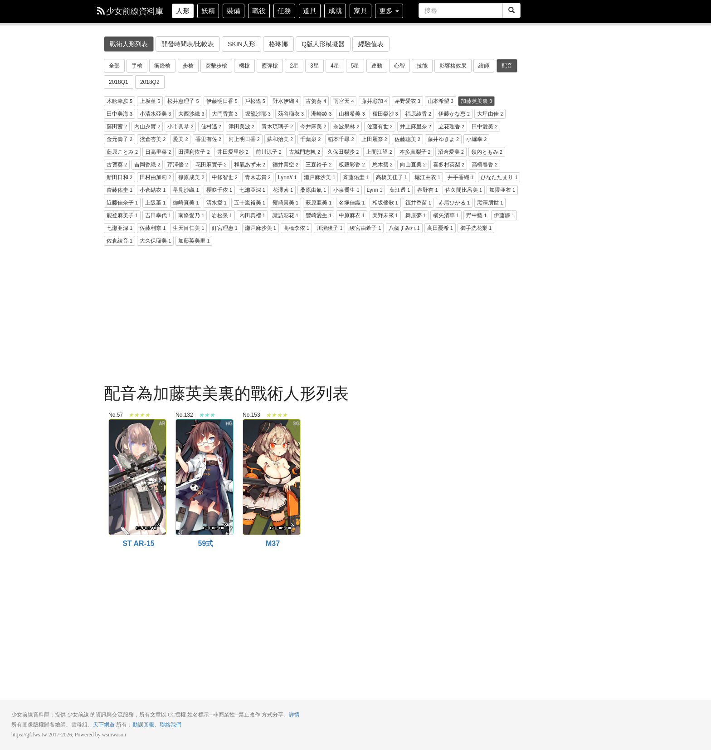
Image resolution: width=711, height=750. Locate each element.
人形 (183, 11)
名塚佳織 (352, 203)
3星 (314, 66)
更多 (389, 11)
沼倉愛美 (451, 152)
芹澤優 (177, 164)
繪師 (483, 66)
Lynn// (287, 177)
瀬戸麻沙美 (260, 228)
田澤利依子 (193, 152)
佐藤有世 (380, 126)
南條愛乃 (191, 215)
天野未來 (385, 215)
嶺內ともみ (486, 152)
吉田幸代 (158, 215)
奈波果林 (346, 126)
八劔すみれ (404, 228)
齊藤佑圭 (119, 190)
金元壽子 (119, 139)
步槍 (188, 66)
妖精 (208, 11)
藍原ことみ (122, 152)
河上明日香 (244, 139)
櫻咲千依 (219, 190)
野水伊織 (285, 101)
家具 (360, 11)
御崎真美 (186, 203)
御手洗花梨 (476, 228)
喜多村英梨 (448, 164)
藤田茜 (117, 126)
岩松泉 (222, 215)
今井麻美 (313, 126)
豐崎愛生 (318, 215)
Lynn (375, 190)
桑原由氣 (313, 190)
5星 (355, 66)
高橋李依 (296, 228)
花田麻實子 (211, 164)
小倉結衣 (153, 190)
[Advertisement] (312, 316)
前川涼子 (269, 152)
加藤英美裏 (476, 101)
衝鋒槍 (162, 66)
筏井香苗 (418, 203)
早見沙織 (186, 190)
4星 (335, 66)
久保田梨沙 (343, 152)
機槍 (244, 66)
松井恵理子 (183, 101)
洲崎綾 (321, 114)
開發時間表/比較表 (187, 44)
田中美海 (119, 114)
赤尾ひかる (454, 203)
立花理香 (451, 126)
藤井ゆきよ (443, 139)
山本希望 (440, 101)
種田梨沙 (385, 114)
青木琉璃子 (277, 126)
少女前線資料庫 (130, 11)
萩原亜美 (318, 203)
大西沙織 (191, 114)
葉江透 (400, 190)
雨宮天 (343, 101)
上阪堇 (155, 203)
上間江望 (379, 152)
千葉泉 (310, 139)
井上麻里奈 (415, 126)
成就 (335, 11)
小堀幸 (476, 139)
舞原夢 (415, 215)
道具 (310, 11)
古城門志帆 (304, 152)
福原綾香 (418, 114)
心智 (399, 66)
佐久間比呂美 (463, 190)
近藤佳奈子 (122, 203)
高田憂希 (440, 228)
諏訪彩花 (285, 215)
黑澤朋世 (490, 203)
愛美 (180, 139)
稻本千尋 (341, 139)
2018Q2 (150, 82)
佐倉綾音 (119, 241)
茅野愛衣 (407, 101)
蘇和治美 (280, 139)
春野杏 (427, 190)
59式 (203, 424)
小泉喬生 (346, 190)
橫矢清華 (446, 215)
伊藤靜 (504, 215)
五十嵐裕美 (249, 203)
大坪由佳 (490, 114)
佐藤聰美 (407, 139)
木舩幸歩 (119, 101)
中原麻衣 (352, 215)
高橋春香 (484, 164)
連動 (376, 66)
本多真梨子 (415, 152)
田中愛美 (484, 126)
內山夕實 (147, 126)
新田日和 (119, 177)
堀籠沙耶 (258, 114)
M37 (271, 424)
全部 (114, 66)
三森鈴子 (318, 164)
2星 (294, 66)
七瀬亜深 (119, 228)
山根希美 (352, 114)
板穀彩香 (352, 164)
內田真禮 (252, 215)
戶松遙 (255, 101)
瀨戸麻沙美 (319, 177)
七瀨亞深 (252, 190)
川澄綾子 (329, 228)
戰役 (259, 11)
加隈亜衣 (502, 190)
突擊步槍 (216, 66)
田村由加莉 (155, 177)
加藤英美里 (193, 241)
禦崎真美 (285, 203)
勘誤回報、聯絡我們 (156, 724)
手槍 (136, 66)
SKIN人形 (241, 44)
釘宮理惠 (225, 228)
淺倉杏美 (153, 139)
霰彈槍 (270, 66)
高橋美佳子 (391, 177)
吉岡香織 (147, 164)
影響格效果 (453, 66)
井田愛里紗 (232, 152)
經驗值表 (371, 44)
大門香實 (225, 114)
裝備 (233, 11)
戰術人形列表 (129, 44)
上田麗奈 (374, 139)
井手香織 (460, 177)
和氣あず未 (249, 164)
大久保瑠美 (155, 241)
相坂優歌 (385, 203)
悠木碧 (382, 164)
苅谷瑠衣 (291, 114)
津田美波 (241, 126)
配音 (507, 66)
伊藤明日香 (222, 101)
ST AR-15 (136, 424)
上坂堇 (150, 101)
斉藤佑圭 (356, 177)
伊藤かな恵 (454, 114)
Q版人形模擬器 (323, 44)
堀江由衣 (427, 177)
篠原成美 (191, 177)
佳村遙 (211, 126)
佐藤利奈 (153, 228)
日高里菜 (158, 152)
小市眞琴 (180, 126)
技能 (422, 66)
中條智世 (225, 177)
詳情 (294, 714)
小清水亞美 (155, 114)
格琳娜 (278, 44)
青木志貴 (258, 177)
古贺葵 (316, 101)
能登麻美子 (122, 215)
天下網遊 (104, 724)
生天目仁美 (188, 228)
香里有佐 (208, 139)
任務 (284, 11)
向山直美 (413, 164)
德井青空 (285, 164)
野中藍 (476, 215)
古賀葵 (117, 164)
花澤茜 (283, 190)
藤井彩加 (374, 101)
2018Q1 (118, 82)
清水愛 (216, 203)
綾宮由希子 (365, 228)
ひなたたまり (499, 177)
